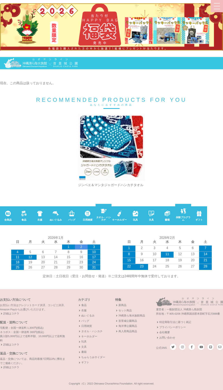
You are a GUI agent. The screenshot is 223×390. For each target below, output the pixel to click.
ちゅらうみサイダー (93, 357)
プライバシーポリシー (172, 327)
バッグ (85, 320)
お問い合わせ (167, 337)
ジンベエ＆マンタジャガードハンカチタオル (110, 185)
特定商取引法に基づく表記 (175, 322)
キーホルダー (89, 336)
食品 (84, 305)
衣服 (84, 310)
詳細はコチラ (11, 313)
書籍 (84, 351)
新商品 (122, 305)
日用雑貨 (86, 325)
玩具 (84, 341)
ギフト (85, 362)
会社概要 (164, 332)
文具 (84, 346)
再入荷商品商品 (127, 331)
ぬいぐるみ (88, 315)
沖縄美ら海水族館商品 (131, 315)
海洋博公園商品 (127, 325)
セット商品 (125, 310)
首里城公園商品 (127, 320)
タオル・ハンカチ (92, 331)
